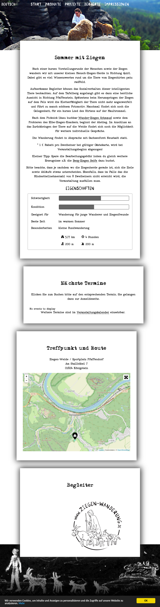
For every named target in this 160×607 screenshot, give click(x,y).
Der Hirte (93, 4)
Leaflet (101, 450)
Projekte (73, 4)
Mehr (22, 603)
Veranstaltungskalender (93, 312)
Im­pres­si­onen (117, 4)
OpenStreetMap (123, 450)
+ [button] (26, 376)
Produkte (53, 4)
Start (36, 4)
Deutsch (8, 4)
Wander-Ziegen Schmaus (94, 118)
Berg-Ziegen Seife (85, 161)
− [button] (26, 380)
